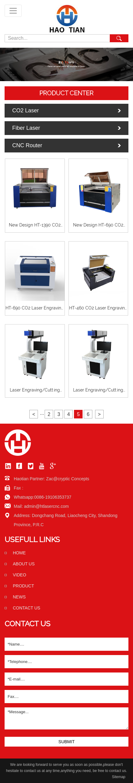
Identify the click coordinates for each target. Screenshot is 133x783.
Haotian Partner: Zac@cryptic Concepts (51, 478)
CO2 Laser (25, 110)
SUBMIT (66, 741)
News (19, 596)
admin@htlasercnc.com (46, 506)
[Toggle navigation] (13, 11)
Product (23, 585)
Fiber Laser (26, 128)
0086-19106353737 (52, 497)
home (19, 552)
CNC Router (27, 145)
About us (24, 563)
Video (19, 574)
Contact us (26, 607)
